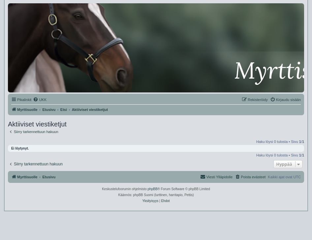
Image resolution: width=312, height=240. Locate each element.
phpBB (153, 189)
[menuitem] (40, 100)
